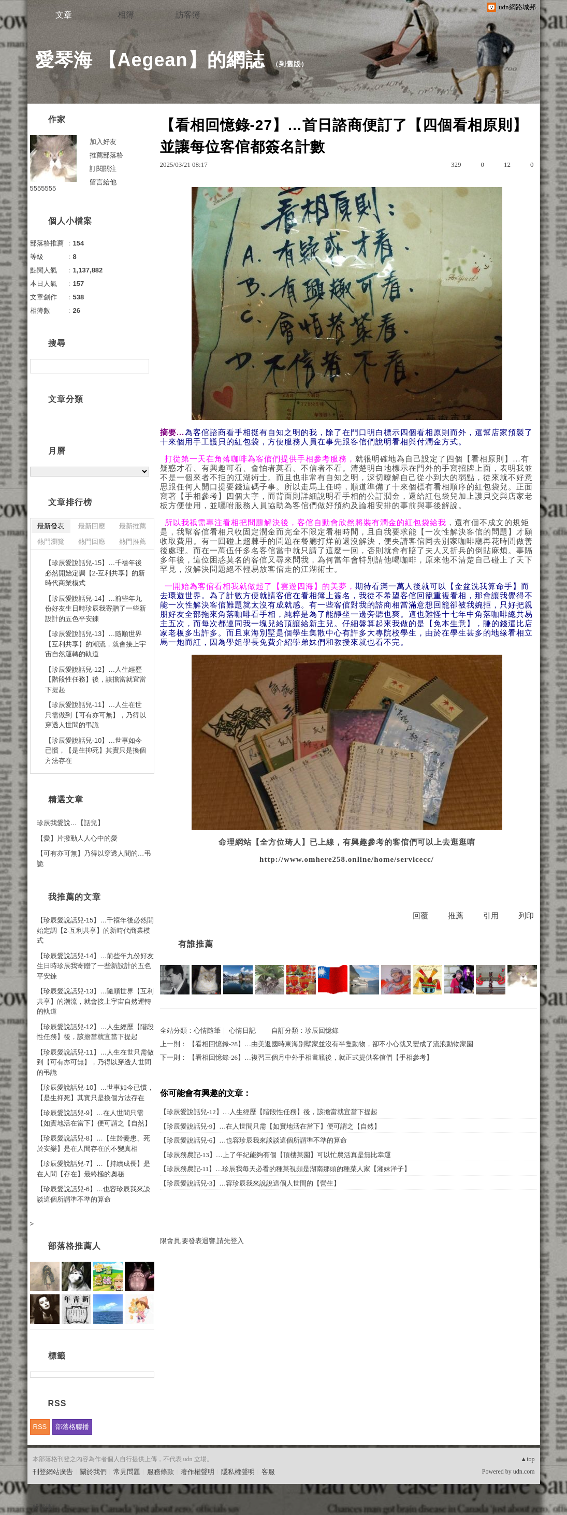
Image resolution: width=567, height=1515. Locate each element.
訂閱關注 (103, 168)
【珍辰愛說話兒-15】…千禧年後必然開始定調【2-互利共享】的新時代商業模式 (95, 573)
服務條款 (160, 1472)
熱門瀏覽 (50, 541)
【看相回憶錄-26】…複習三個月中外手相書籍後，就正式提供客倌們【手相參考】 (310, 1057)
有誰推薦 (195, 944)
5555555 (43, 188)
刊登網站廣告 (53, 1472)
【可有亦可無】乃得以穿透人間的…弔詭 (94, 858)
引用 (491, 916)
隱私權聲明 (238, 1472)
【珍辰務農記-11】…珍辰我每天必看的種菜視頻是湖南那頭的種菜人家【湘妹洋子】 (285, 1169)
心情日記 (242, 1030)
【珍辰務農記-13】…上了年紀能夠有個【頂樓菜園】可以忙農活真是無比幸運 (275, 1155)
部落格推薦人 (74, 1246)
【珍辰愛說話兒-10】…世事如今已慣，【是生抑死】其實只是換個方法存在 (95, 750)
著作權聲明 (197, 1472)
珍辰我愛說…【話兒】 (70, 823)
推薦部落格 (106, 155)
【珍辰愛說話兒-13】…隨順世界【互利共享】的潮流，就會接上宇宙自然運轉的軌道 (95, 644)
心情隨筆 (207, 1030)
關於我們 (93, 1472)
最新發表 (50, 526)
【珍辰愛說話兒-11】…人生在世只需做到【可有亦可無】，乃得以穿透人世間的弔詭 (95, 715)
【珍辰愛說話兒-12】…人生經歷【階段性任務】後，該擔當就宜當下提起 (268, 1112)
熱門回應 (91, 541)
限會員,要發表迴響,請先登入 (202, 1241)
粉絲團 (43, 1507)
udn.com (524, 1471)
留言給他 (103, 182)
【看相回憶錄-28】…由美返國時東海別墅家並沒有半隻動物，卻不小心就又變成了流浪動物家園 (330, 1044)
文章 (63, 14)
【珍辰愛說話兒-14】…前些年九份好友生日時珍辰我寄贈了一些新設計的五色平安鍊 (95, 609)
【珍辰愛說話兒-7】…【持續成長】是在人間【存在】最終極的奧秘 (94, 1169)
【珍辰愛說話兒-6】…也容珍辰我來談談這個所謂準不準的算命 (253, 1140)
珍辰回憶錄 (322, 1030)
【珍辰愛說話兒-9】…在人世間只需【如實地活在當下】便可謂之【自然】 (270, 1126)
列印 (526, 916)
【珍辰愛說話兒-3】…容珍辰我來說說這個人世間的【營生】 (250, 1183)
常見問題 (126, 1472)
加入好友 (103, 142)
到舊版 (290, 64)
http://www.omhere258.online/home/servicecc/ (346, 859)
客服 (268, 1472)
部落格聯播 (72, 1427)
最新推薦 (132, 526)
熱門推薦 (132, 541)
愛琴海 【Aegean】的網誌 (150, 59)
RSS (40, 1427)
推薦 (455, 916)
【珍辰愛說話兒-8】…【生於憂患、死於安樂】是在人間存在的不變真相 (94, 1143)
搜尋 (140, 366)
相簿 (126, 14)
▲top (527, 1459)
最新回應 (91, 526)
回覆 (420, 916)
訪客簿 (188, 14)
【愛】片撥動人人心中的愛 (77, 838)
